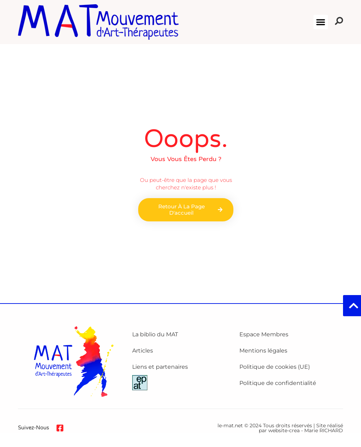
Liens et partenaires (160, 366)
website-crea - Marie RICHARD (305, 430)
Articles (142, 350)
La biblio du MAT (155, 334)
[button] (320, 22)
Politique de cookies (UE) (274, 366)
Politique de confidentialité (277, 383)
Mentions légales (263, 350)
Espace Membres (263, 334)
